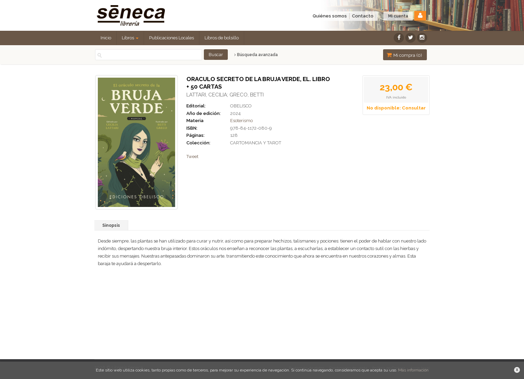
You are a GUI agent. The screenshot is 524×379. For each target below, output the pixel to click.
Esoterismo (241, 120)
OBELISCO (241, 105)
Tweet (192, 156)
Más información (413, 370)
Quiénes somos (330, 15)
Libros (130, 37)
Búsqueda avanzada (256, 55)
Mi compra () (404, 55)
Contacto (363, 15)
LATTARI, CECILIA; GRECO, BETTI (225, 95)
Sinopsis (111, 225)
